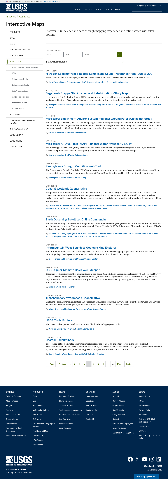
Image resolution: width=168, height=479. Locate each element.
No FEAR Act (144, 426)
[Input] (147, 9)
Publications (16, 56)
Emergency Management (123, 433)
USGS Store (16, 141)
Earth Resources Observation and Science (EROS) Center (103, 233)
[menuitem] (76, 8)
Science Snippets (67, 405)
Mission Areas (12, 401)
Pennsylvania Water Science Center (64, 177)
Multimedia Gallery (20, 50)
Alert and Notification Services (25, 67)
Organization (118, 405)
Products (88, 9)
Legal (142, 392)
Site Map (143, 414)
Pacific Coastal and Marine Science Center (114, 205)
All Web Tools (18, 109)
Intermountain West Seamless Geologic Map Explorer (81, 247)
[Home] (16, 11)
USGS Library (16, 135)
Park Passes (16, 147)
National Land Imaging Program (63, 233)
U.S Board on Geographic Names (23, 121)
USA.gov (143, 431)
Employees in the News (69, 414)
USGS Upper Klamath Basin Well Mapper (73, 270)
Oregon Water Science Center (62, 287)
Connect (108, 9)
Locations (90, 401)
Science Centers (13, 414)
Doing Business (119, 428)
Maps (12, 44)
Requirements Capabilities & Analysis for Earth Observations (80, 236)
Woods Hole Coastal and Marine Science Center (87, 208)
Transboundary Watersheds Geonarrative (73, 298)
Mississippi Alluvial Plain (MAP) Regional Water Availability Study (89, 143)
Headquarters (92, 396)
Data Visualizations (20, 91)
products (11, 17)
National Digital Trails (84, 329)
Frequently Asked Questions (149, 5)
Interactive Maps (19, 103)
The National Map (19, 129)
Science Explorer (13, 396)
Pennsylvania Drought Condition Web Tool (73, 166)
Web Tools (24, 17)
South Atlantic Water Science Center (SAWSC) (69, 354)
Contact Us (90, 419)
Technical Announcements (70, 410)
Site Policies (144, 405)
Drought (84, 177)
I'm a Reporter (65, 428)
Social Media (91, 410)
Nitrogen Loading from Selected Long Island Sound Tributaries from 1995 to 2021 (100, 73)
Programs (10, 405)
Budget (115, 419)
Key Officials (118, 410)
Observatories (12, 419)
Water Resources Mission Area (62, 309)
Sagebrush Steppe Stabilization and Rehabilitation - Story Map (87, 93)
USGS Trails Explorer (60, 320)
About (118, 9)
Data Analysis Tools (20, 85)
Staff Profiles (91, 405)
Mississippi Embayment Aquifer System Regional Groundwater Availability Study (99, 118)
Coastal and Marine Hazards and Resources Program (72, 205)
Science (76, 9)
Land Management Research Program (88, 104)
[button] (85, 62)
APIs (14, 73)
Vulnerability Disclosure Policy (149, 436)
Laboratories (11, 424)
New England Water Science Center (64, 82)
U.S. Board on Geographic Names (44, 425)
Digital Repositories (20, 97)
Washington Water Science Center (91, 309)
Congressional (118, 414)
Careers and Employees (122, 424)
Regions (9, 410)
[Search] (159, 9)
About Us (116, 396)
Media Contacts (66, 424)
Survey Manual (118, 401)
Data (12, 38)
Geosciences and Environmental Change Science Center (73, 259)
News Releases (66, 401)
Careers (89, 414)
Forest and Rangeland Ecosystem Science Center (127, 104)
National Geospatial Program (61, 329)
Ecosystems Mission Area (60, 104)
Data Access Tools (20, 79)
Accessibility (144, 396)
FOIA (141, 401)
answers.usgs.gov (154, 470)
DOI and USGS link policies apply (147, 420)
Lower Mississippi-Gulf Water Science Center (68, 133)
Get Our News (65, 419)
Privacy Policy (145, 410)
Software (15, 114)
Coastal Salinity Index (60, 340)
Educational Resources (16, 435)
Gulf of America (97, 354)
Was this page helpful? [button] (146, 477)
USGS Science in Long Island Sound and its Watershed (104, 82)
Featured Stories (66, 396)
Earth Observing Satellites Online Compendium (77, 219)
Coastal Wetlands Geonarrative (66, 188)
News (98, 9)
